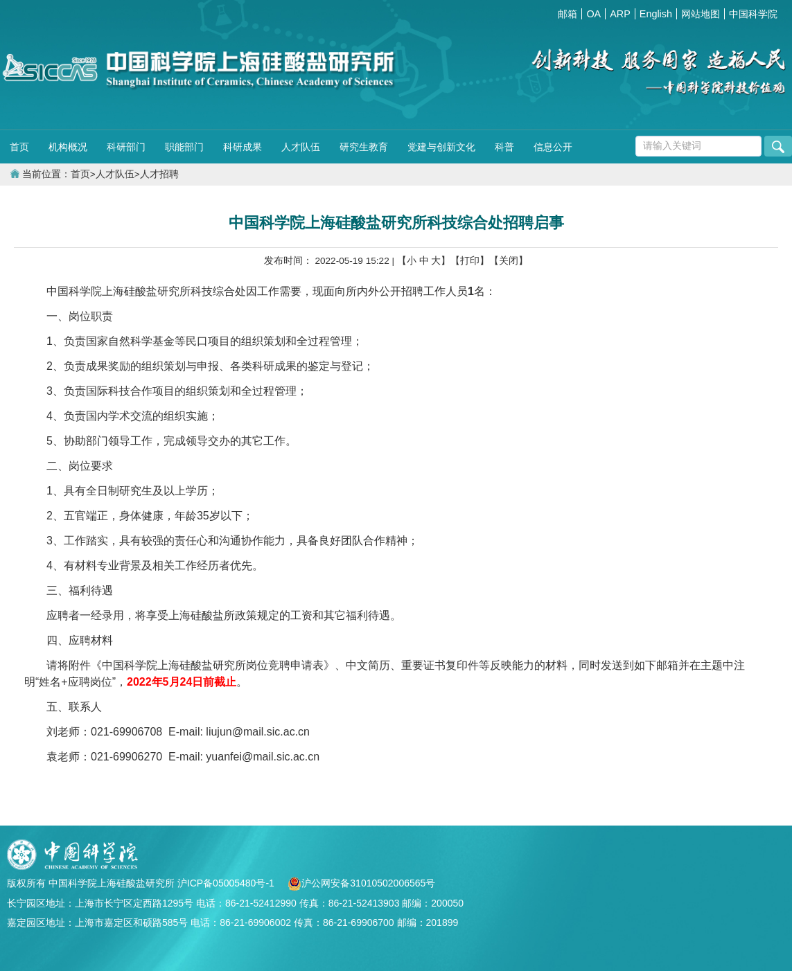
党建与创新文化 (441, 146)
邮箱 (567, 13)
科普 (504, 146)
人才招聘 (159, 174)
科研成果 (242, 146)
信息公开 (553, 146)
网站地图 (700, 13)
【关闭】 (508, 261)
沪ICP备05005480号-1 (227, 883)
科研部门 (126, 146)
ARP (620, 13)
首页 (19, 146)
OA (593, 13)
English (656, 13)
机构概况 (68, 146)
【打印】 (469, 261)
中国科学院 (753, 13)
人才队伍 (300, 146)
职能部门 (184, 146)
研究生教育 (364, 146)
